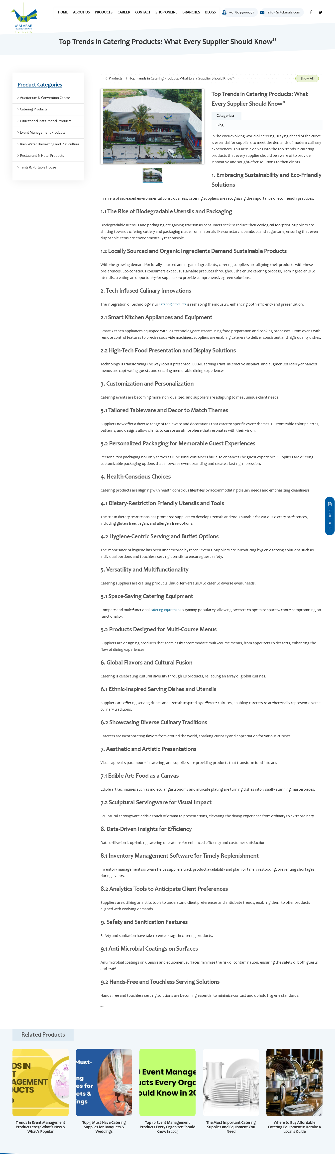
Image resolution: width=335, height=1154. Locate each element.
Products (103, 12)
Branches (191, 12)
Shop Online (166, 12)
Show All (307, 78)
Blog (220, 125)
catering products (172, 304)
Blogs (210, 12)
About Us (81, 12)
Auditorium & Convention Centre (45, 97)
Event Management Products (42, 132)
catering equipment (165, 609)
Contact (142, 12)
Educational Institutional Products (45, 121)
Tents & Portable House (38, 167)
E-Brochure (330, 515)
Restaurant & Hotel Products (42, 155)
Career (123, 12)
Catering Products (33, 109)
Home (63, 12)
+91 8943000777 (238, 13)
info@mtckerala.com (280, 12)
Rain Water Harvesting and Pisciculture (49, 144)
